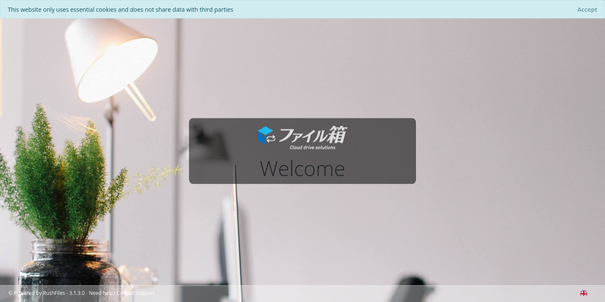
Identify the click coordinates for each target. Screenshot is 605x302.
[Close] (587, 9)
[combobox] (584, 292)
